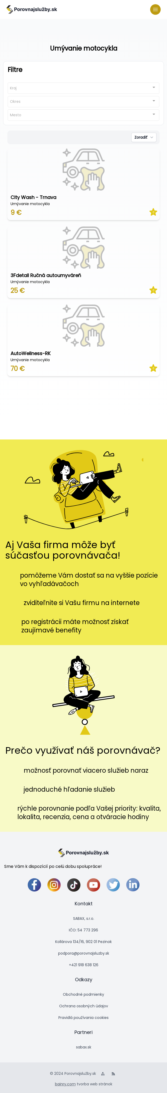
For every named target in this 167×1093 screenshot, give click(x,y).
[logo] (31, 9)
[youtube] (93, 885)
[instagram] (54, 885)
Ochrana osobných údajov (83, 1006)
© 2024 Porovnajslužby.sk (73, 1073)
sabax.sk (83, 1047)
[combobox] (83, 88)
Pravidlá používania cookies (83, 1017)
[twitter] (113, 885)
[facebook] (34, 885)
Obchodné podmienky (83, 994)
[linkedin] (133, 885)
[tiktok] (73, 885)
